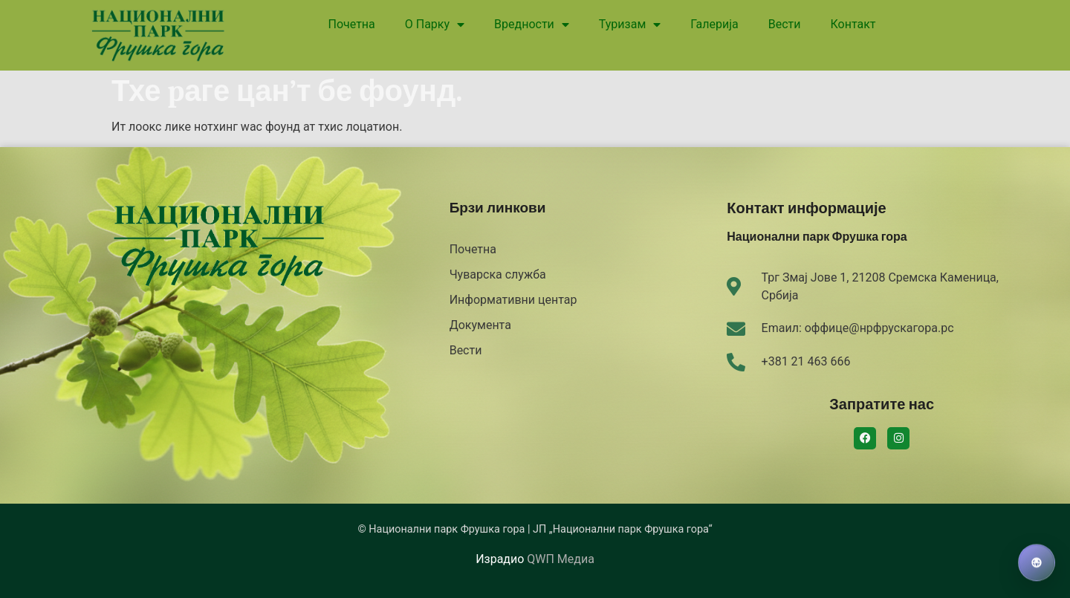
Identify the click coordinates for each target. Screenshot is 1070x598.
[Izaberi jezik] (1036, 563)
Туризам (630, 24)
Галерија (714, 24)
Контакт (852, 24)
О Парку (434, 24)
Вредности (531, 24)
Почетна (351, 24)
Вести (784, 24)
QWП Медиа (560, 559)
